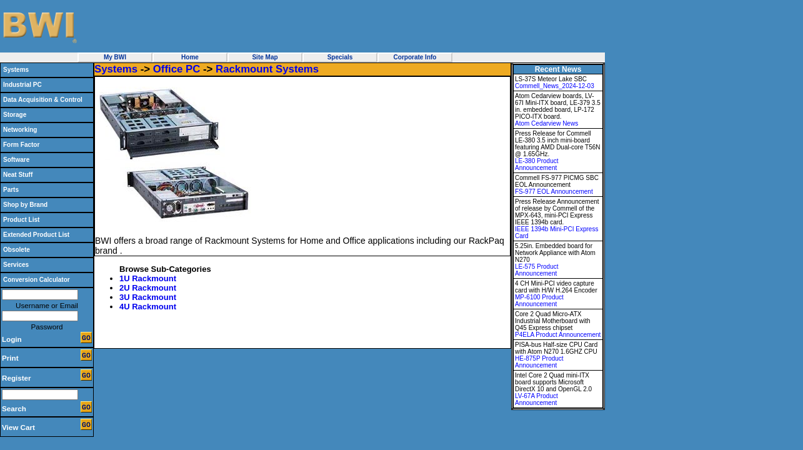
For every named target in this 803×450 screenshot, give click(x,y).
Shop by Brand (25, 204)
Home (190, 57)
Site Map (264, 57)
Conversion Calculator (36, 279)
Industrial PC (22, 84)
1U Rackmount (147, 278)
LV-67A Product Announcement (536, 399)
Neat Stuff (17, 174)
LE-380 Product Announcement (537, 164)
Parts (11, 189)
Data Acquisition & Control (42, 99)
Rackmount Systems (267, 69)
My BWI (115, 57)
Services (16, 264)
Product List (21, 219)
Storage (14, 114)
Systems (16, 69)
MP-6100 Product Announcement (539, 301)
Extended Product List (36, 234)
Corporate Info (415, 57)
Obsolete (16, 249)
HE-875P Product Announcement (539, 362)
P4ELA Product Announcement (558, 334)
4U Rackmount (147, 306)
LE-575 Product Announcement (537, 270)
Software (16, 159)
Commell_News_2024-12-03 (554, 85)
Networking (20, 129)
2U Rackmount (147, 287)
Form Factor (21, 144)
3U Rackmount (147, 297)
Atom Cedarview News (546, 123)
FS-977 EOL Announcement (554, 191)
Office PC (177, 69)
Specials (340, 57)
